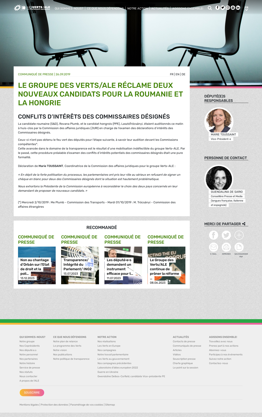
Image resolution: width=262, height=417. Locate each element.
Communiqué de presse (35, 74)
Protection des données (54, 404)
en (177, 74)
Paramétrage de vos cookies (86, 404)
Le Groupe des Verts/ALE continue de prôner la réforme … (164, 269)
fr (171, 74)
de (183, 74)
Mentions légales (29, 404)
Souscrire (32, 392)
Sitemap (110, 404)
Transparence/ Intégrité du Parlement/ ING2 (77, 264)
